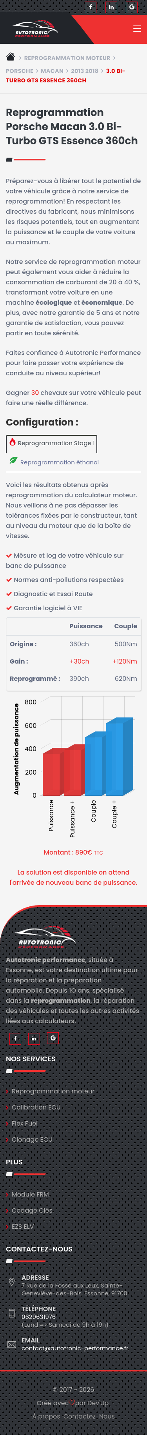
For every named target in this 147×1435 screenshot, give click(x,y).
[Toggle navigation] (137, 30)
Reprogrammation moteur (67, 58)
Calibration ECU (36, 1107)
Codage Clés (32, 1210)
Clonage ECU (32, 1139)
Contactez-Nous (89, 1416)
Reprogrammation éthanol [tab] (54, 461)
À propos (46, 1416)
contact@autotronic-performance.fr (75, 1348)
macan (52, 71)
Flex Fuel (25, 1123)
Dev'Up (98, 1403)
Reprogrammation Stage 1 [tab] (52, 442)
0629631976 (39, 1317)
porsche (19, 71)
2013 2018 (84, 71)
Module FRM (30, 1194)
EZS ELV (23, 1226)
